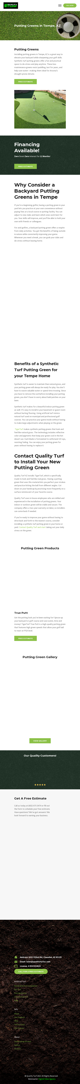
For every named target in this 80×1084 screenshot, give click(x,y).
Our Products (19, 1017)
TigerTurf (19, 429)
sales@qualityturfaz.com (38, 961)
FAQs (16, 1021)
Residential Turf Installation (25, 986)
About (16, 1013)
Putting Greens (20, 993)
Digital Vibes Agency (47, 1079)
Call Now (70, 5)
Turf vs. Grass (19, 1024)
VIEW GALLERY (40, 741)
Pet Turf (17, 989)
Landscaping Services (22, 1041)
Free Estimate (25, 81)
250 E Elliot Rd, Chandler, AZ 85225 (45, 957)
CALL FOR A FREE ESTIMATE (31, 971)
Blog (16, 1000)
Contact (17, 1048)
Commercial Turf (21, 997)
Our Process (19, 1028)
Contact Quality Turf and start (32, 527)
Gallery (17, 1045)
